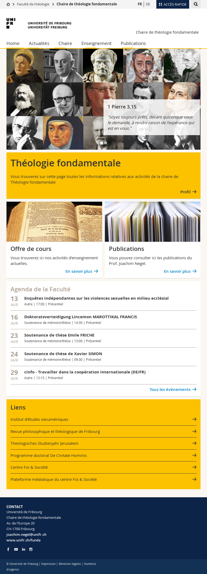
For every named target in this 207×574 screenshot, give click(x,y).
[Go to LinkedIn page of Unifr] (23, 549)
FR (140, 4)
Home (13, 43)
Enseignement (96, 43)
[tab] (101, 143)
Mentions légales (70, 564)
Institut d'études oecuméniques (39, 419)
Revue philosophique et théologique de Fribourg (55, 431)
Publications (133, 43)
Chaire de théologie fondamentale (87, 4)
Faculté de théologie (33, 4)
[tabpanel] (103, 99)
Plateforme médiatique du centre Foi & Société (54, 479)
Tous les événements (170, 389)
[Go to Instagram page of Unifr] (30, 549)
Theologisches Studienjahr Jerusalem (44, 443)
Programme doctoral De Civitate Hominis (49, 455)
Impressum (48, 564)
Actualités (39, 43)
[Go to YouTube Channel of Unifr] (16, 549)
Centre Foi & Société (29, 467)
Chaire (65, 43)
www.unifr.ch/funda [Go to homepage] (23, 540)
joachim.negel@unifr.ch (26, 534)
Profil (185, 192)
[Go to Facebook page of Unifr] (8, 549)
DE (148, 4)
